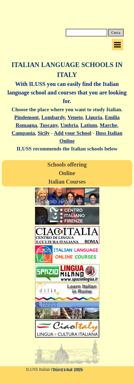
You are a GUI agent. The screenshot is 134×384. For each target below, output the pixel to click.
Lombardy (53, 117)
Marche (108, 125)
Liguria (93, 117)
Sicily (44, 133)
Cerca (115, 33)
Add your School (72, 133)
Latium (88, 125)
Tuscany (49, 125)
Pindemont (26, 117)
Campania (23, 133)
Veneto (75, 117)
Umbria (69, 125)
